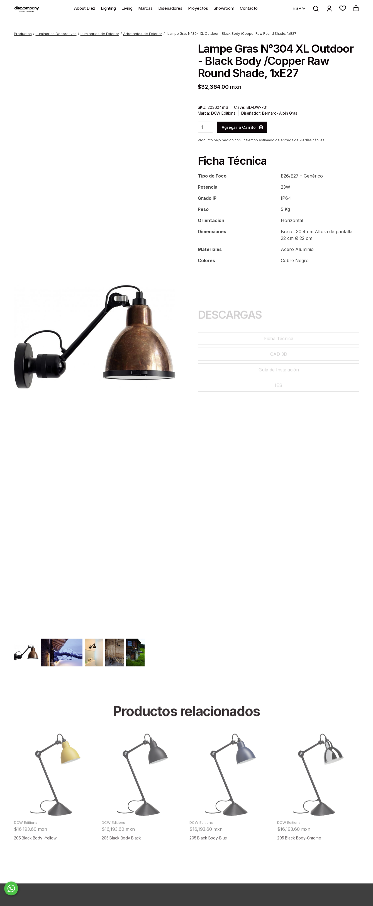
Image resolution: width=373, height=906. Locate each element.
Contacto (249, 8)
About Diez (84, 8)
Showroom (224, 8)
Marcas (145, 8)
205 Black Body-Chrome (299, 855)
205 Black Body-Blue (208, 855)
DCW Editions (223, 113)
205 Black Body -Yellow (35, 855)
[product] (55, 792)
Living (127, 8)
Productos (23, 33)
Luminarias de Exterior (100, 33)
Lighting (108, 8)
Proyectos (198, 8)
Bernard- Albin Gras (279, 113)
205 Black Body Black (121, 855)
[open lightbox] (94, 337)
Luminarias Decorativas (56, 33)
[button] (342, 8)
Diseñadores (170, 8)
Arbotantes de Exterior (142, 33)
